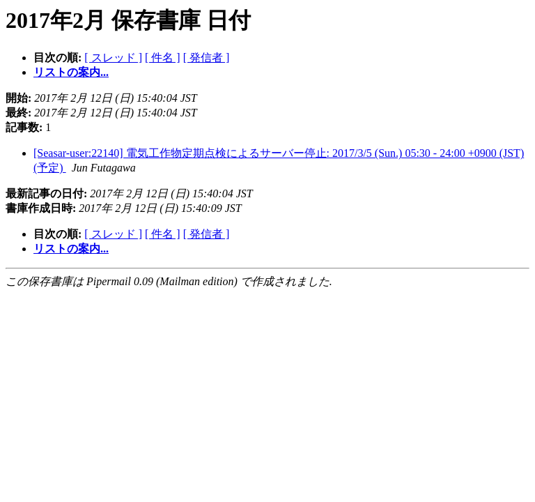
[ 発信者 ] (206, 57)
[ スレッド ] (113, 57)
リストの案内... (71, 72)
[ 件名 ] (162, 57)
